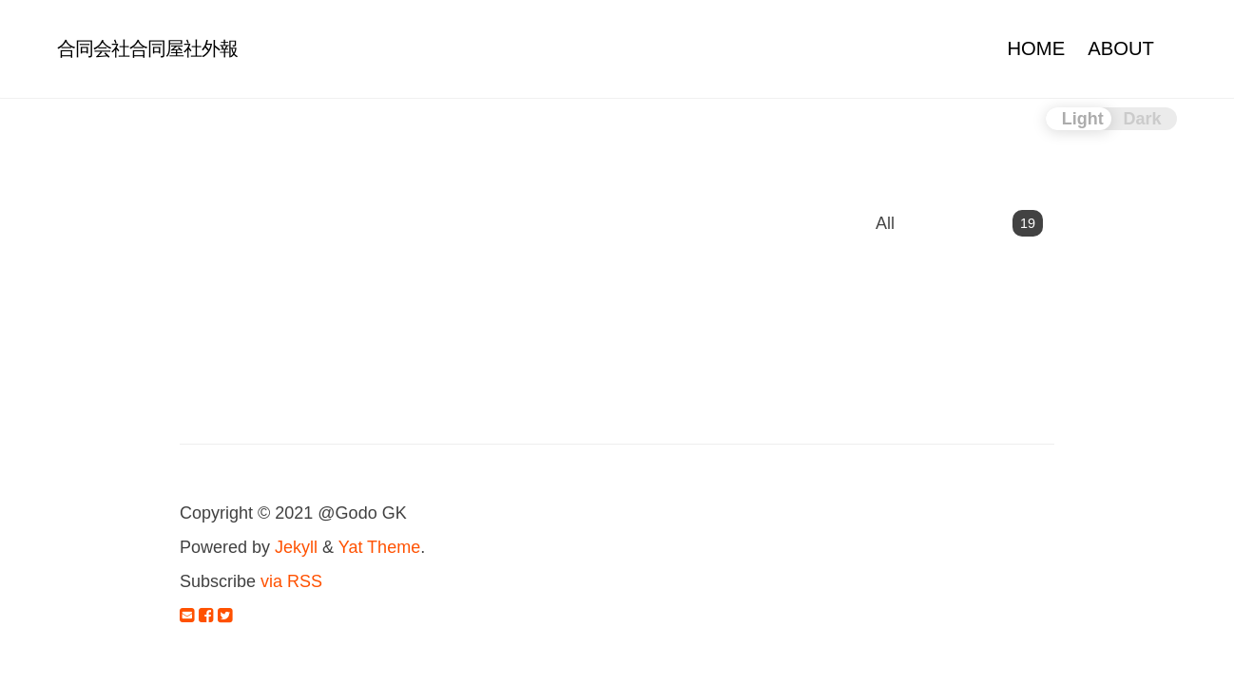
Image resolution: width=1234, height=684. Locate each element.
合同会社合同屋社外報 (147, 48)
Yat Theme (379, 547)
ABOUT (1121, 48)
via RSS (291, 581)
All (959, 223)
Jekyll (296, 547)
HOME (1036, 48)
